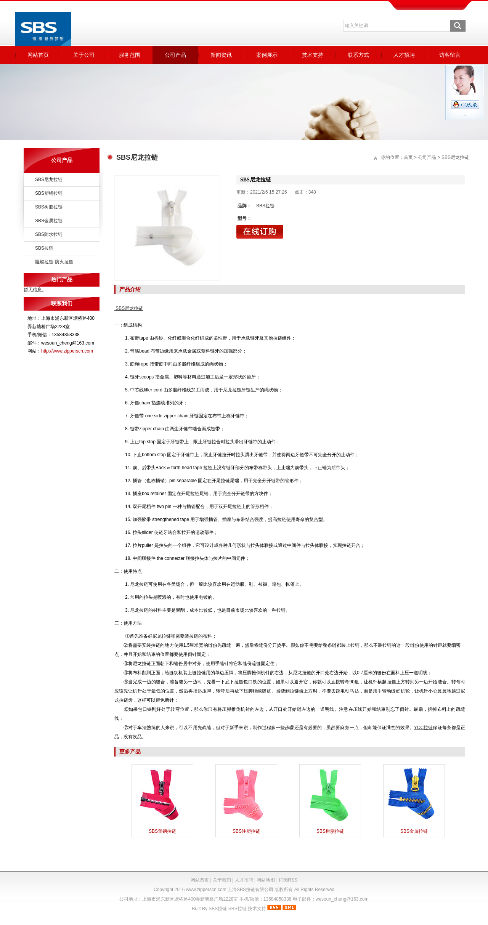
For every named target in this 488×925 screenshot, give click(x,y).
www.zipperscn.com (206, 889)
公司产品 (175, 55)
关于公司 (84, 55)
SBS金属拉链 (49, 220)
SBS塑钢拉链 (49, 193)
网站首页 (38, 55)
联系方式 (358, 55)
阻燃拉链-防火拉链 (54, 262)
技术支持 (312, 55)
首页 (408, 157)
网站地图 (266, 880)
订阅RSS (288, 880)
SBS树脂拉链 (49, 207)
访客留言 (450, 55)
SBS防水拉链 (49, 234)
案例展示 (267, 55)
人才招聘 (404, 55)
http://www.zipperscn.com (67, 351)
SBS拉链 (44, 248)
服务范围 (129, 55)
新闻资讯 (221, 55)
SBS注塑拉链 (246, 831)
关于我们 (222, 880)
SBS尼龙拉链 (49, 179)
